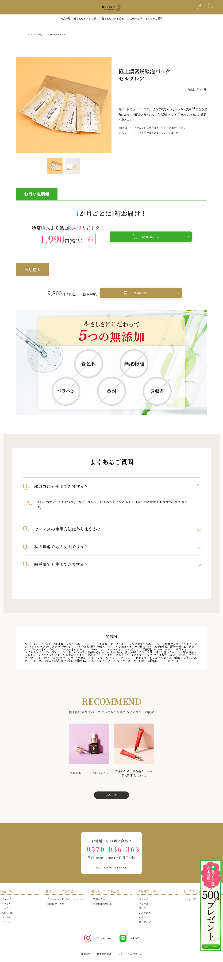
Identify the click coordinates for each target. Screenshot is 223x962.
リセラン (6, 908)
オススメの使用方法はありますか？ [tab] (67, 529)
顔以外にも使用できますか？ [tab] (61, 486)
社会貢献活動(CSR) (103, 903)
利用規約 (86, 954)
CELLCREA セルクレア (57, 34)
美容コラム (99, 899)
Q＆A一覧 (190, 899)
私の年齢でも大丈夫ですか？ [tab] (61, 546)
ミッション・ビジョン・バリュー (65, 899)
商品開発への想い (57, 903)
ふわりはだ (7, 912)
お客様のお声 (134, 18)
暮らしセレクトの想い (61, 891)
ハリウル (6, 903)
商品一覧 (65, 18)
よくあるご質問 (153, 18)
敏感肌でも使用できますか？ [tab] (61, 564)
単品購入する (140, 293)
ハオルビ (6, 917)
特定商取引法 (104, 954)
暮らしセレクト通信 (113, 18)
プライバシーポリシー (130, 954)
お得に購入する (150, 236)
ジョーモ (6, 899)
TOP (26, 34)
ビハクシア (7, 922)
